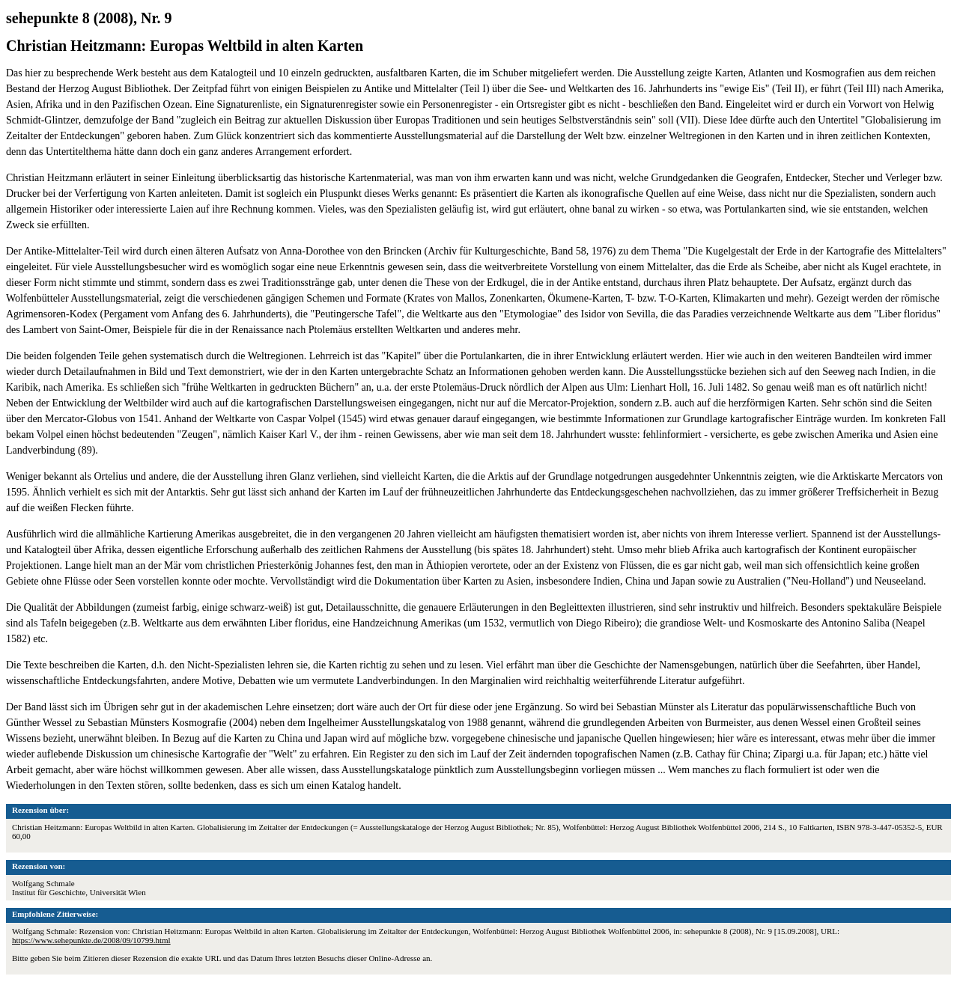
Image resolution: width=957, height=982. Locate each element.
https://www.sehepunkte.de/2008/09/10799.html (91, 940)
